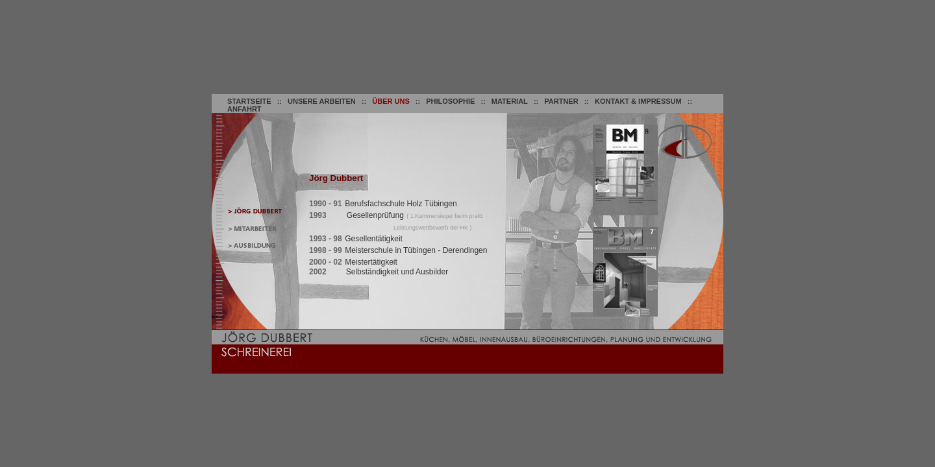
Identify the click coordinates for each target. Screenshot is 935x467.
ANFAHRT (244, 109)
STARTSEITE (249, 101)
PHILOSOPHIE (450, 101)
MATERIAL (510, 101)
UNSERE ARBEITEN (322, 101)
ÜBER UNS (390, 101)
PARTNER (561, 101)
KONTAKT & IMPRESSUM (638, 101)
